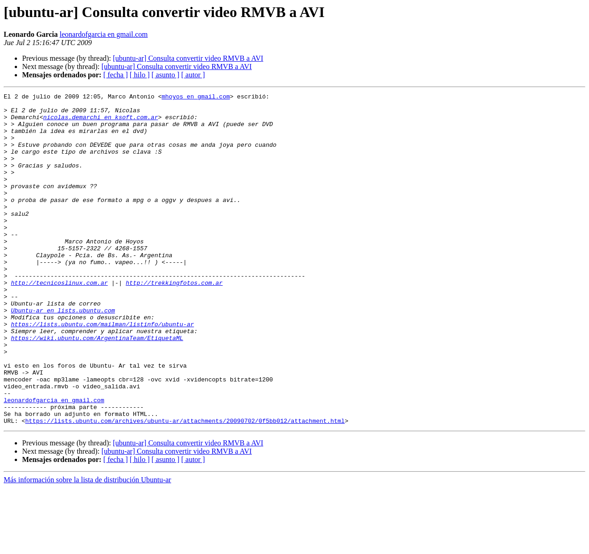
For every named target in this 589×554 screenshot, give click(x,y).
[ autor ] (193, 75)
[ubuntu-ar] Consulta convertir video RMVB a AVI (188, 58)
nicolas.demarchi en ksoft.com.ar (100, 122)
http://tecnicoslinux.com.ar (59, 321)
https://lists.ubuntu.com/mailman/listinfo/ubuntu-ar (102, 371)
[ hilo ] (140, 75)
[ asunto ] (165, 75)
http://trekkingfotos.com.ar (174, 321)
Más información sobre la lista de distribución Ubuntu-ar (87, 546)
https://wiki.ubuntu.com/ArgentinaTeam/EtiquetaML (97, 387)
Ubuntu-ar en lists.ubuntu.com (63, 354)
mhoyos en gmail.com (196, 97)
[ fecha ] (115, 75)
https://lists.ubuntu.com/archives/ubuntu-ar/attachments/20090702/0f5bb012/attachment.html (185, 487)
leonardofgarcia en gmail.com (103, 34)
